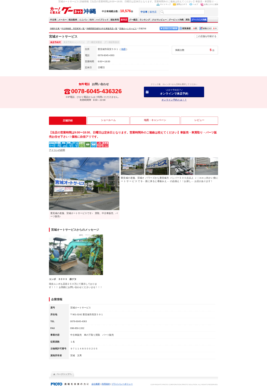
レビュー (199, 120)
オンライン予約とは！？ (174, 99)
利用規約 (106, 384)
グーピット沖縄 (176, 19)
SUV (91, 19)
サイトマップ (165, 4)
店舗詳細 (68, 120)
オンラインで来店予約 (174, 92)
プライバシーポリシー (122, 384)
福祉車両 (114, 19)
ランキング (144, 19)
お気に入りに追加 (211, 4)
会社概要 (95, 384)
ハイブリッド (102, 19)
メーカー (62, 19)
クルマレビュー (159, 19)
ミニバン (83, 19)
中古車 (53, 19)
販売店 (153, 12)
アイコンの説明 (57, 150)
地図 (123, 49)
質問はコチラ (181, 4)
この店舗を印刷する (206, 36)
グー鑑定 (133, 19)
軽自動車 (73, 19)
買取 (187, 19)
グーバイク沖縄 (199, 19)
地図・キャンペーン (155, 120)
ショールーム (108, 120)
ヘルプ (195, 4)
